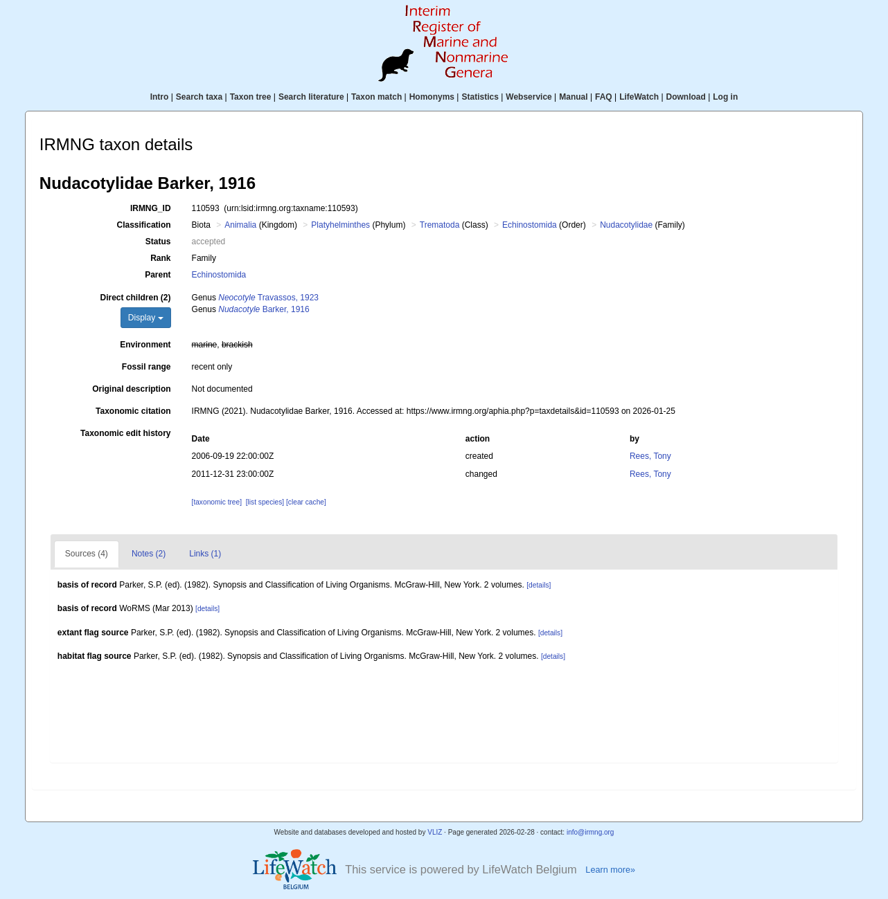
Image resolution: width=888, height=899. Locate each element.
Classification (144, 225)
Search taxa (199, 97)
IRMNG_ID (150, 208)
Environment (145, 344)
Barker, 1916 (263, 309)
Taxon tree (251, 97)
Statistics (479, 97)
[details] (538, 585)
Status (158, 241)
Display (145, 318)
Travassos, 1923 (268, 297)
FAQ (603, 97)
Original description (131, 389)
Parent (157, 275)
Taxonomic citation (133, 411)
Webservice (529, 97)
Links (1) (205, 554)
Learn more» (610, 870)
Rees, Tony (650, 456)
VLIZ (434, 832)
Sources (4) (86, 554)
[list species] (265, 502)
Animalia (240, 225)
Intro (159, 97)
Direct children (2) (135, 297)
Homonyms (431, 97)
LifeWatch (639, 97)
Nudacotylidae (626, 225)
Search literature (311, 97)
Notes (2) (149, 554)
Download (686, 97)
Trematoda (440, 225)
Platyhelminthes (340, 225)
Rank (160, 258)
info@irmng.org (590, 832)
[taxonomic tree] (217, 502)
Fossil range (146, 367)
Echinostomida (529, 225)
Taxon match (376, 97)
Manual (573, 97)
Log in (725, 97)
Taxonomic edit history (125, 433)
